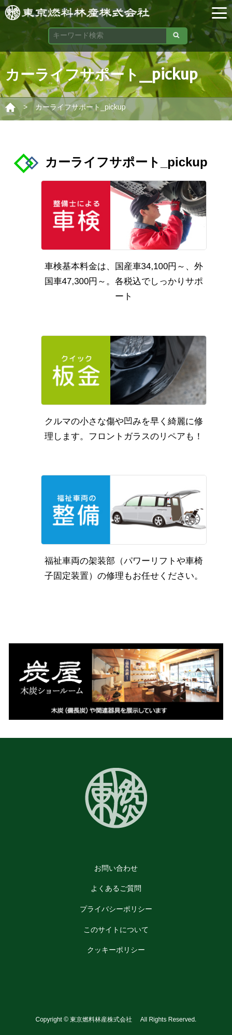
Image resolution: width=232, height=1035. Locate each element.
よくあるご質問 (116, 888)
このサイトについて (116, 929)
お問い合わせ (116, 868)
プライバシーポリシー (116, 909)
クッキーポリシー (116, 950)
